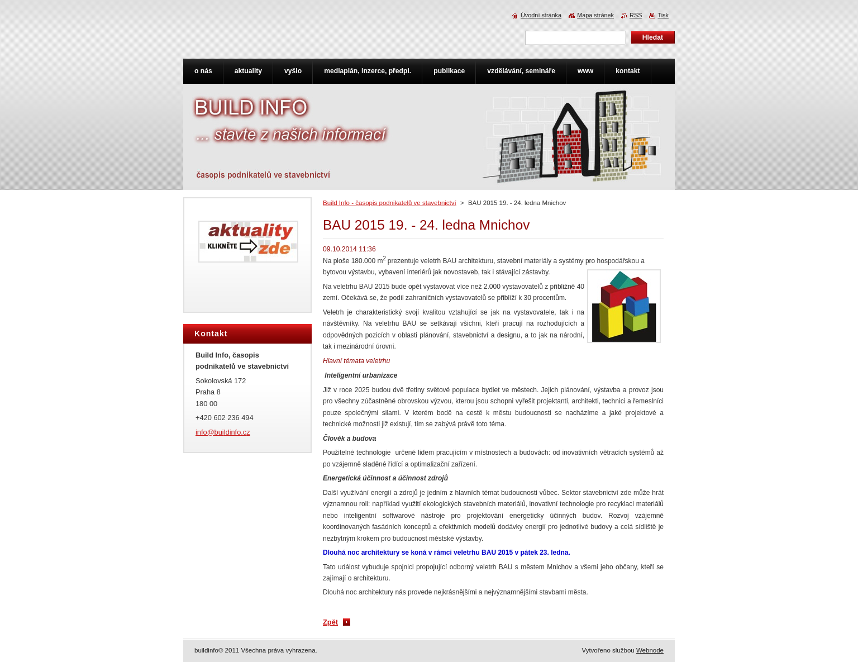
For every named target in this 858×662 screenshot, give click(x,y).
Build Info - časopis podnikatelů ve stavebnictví (389, 202)
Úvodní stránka (541, 15)
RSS (636, 15)
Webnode (650, 650)
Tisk (663, 15)
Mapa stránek (595, 15)
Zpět (330, 622)
